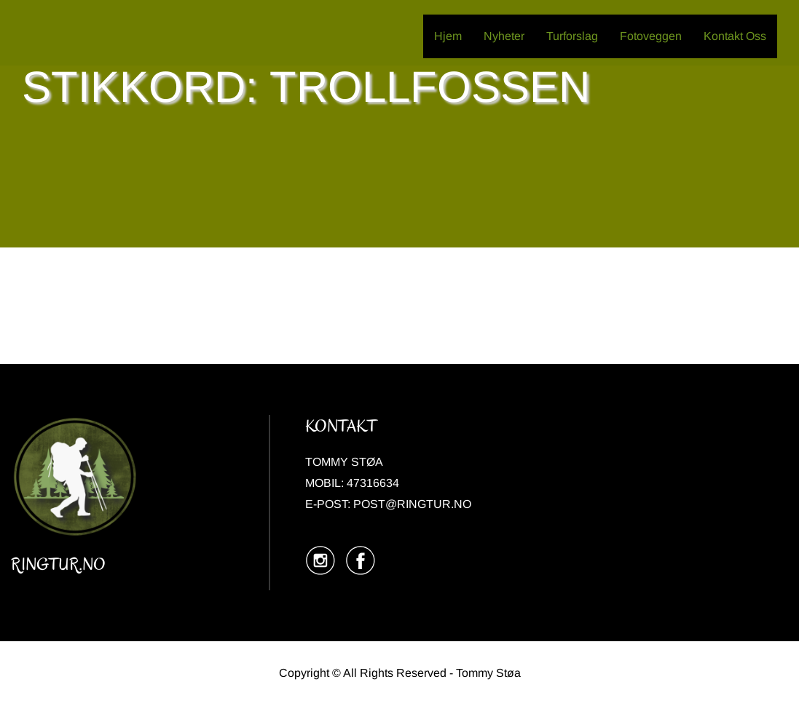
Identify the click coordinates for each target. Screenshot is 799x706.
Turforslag (572, 36)
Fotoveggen (651, 36)
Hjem (448, 36)
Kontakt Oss (735, 36)
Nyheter (504, 36)
